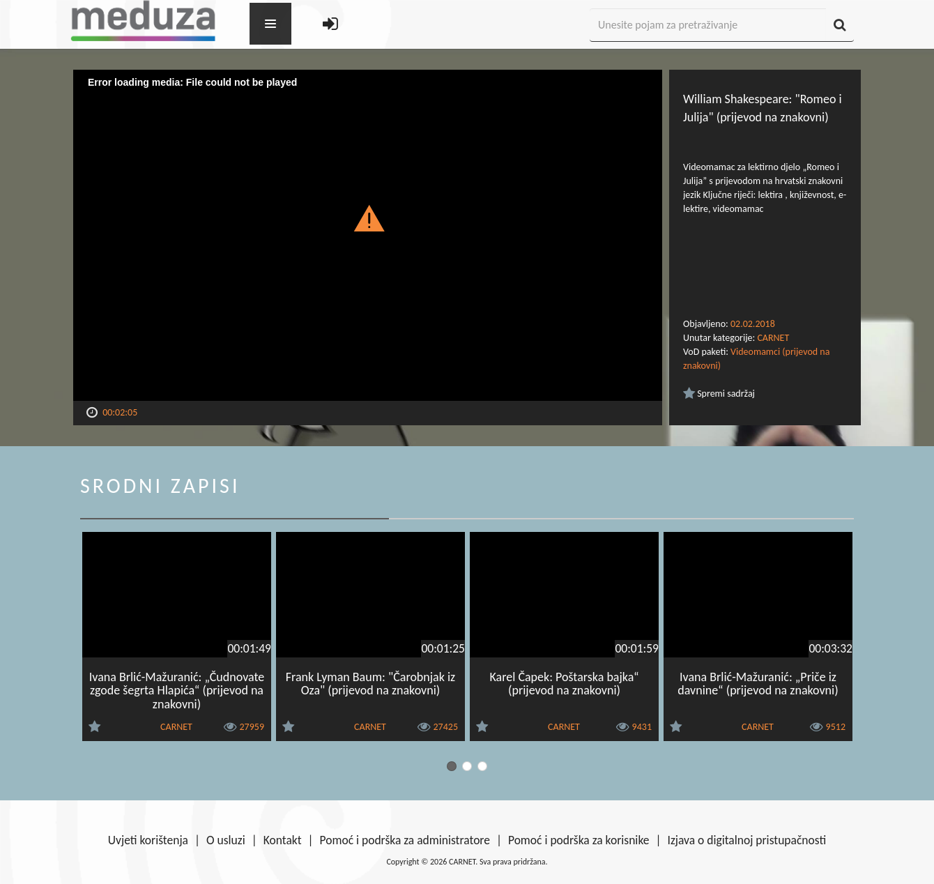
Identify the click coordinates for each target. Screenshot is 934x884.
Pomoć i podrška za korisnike (579, 840)
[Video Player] (367, 235)
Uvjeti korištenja (148, 840)
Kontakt (282, 840)
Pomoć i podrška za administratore (405, 840)
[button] (367, 217)
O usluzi (225, 840)
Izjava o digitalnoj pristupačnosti (746, 840)
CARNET (773, 338)
